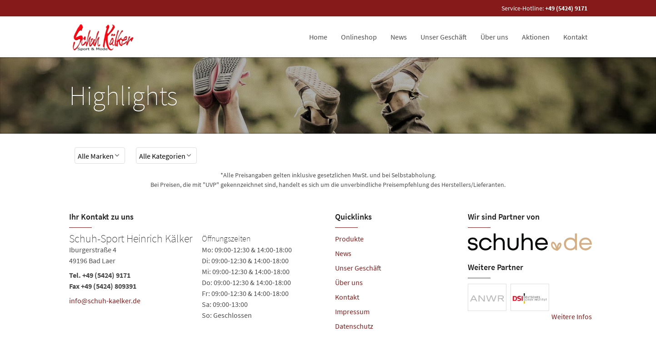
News (399, 36)
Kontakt (575, 36)
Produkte (349, 238)
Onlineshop (359, 36)
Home (318, 36)
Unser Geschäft (444, 36)
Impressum (352, 311)
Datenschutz (354, 326)
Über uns (494, 36)
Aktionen (536, 36)
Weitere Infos (571, 316)
